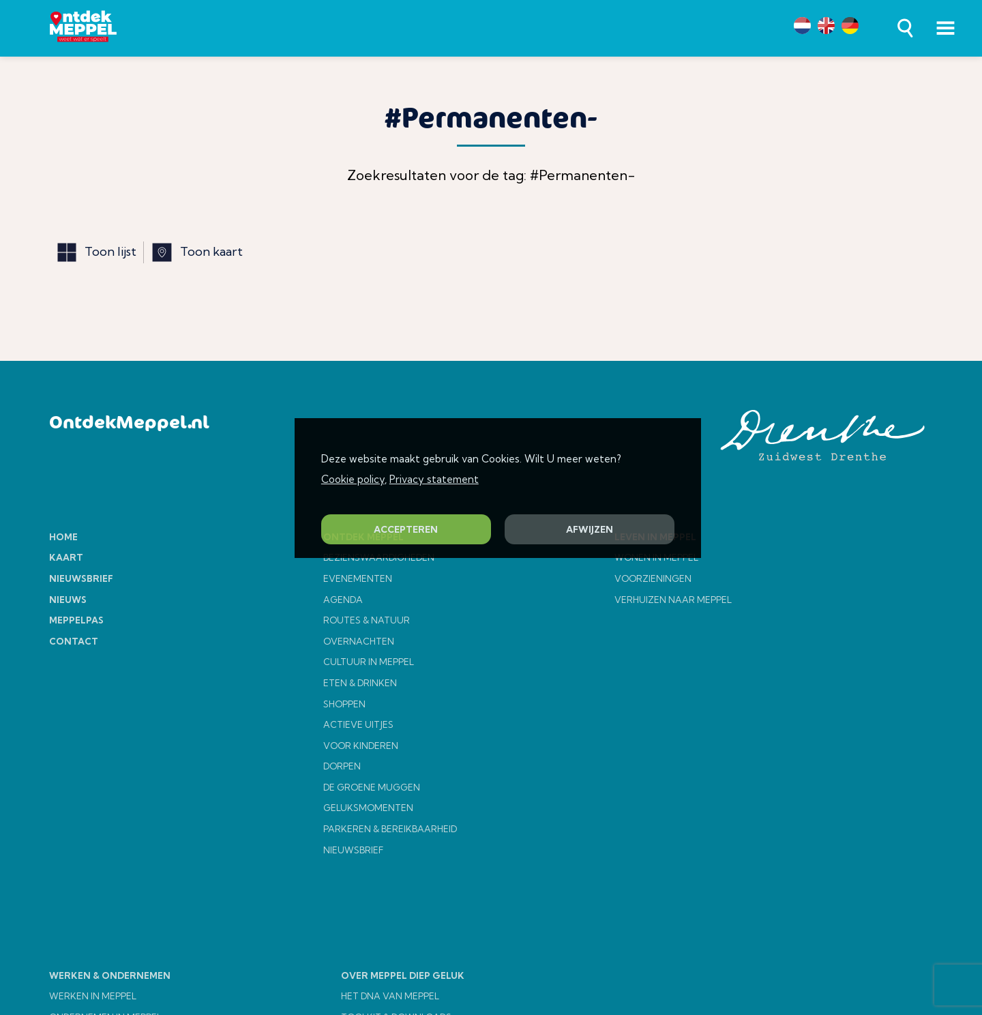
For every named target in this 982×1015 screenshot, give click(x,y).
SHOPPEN (344, 703)
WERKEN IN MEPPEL (92, 995)
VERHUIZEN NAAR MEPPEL (673, 599)
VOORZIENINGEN (652, 578)
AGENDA (343, 599)
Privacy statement (434, 479)
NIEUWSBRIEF (353, 849)
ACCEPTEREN (406, 529)
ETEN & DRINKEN (360, 682)
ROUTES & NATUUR (366, 620)
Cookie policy (353, 479)
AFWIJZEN (589, 529)
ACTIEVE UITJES (358, 724)
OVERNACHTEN (358, 641)
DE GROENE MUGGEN (371, 787)
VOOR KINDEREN (360, 745)
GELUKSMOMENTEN (368, 807)
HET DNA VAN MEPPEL (390, 995)
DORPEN (342, 766)
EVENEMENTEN (357, 578)
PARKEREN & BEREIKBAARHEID (390, 828)
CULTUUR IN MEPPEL (368, 661)
